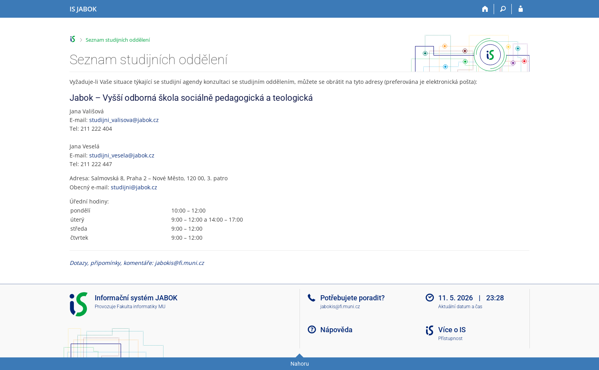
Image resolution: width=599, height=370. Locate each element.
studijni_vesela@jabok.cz (121, 155)
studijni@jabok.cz (134, 187)
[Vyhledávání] (503, 9)
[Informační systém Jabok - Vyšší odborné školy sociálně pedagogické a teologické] (83, 9)
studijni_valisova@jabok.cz (124, 120)
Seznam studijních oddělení (118, 39)
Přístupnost (450, 338)
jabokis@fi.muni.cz (340, 306)
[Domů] (485, 9)
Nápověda (336, 330)
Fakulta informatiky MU (141, 306)
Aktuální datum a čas (460, 306)
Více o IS (452, 330)
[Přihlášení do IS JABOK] (520, 9)
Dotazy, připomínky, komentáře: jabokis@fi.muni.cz (137, 262)
